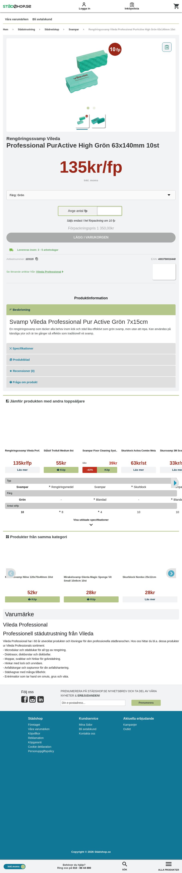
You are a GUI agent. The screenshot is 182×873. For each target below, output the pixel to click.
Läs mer (22, 469)
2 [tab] (94, 108)
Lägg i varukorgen (91, 237)
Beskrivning (20, 309)
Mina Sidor (86, 724)
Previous (11, 573)
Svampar (74, 29)
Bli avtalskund (87, 729)
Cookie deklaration (39, 746)
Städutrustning (26, 29)
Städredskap (52, 29)
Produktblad (20, 359)
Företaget (34, 724)
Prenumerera (146, 702)
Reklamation (36, 738)
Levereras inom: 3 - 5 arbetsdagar (37, 249)
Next (171, 573)
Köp (61, 469)
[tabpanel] (91, 72)
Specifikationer (21, 348)
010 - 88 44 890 (82, 867)
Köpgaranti (35, 742)
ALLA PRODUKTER (168, 866)
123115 (31, 259)
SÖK (124, 866)
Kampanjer (130, 724)
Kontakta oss (87, 733)
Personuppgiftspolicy (41, 751)
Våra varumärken (39, 729)
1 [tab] (88, 108)
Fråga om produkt (23, 382)
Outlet (127, 729)
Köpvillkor (34, 733)
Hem (5, 29)
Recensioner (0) (22, 371)
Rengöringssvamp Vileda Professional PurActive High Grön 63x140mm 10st (131, 29)
